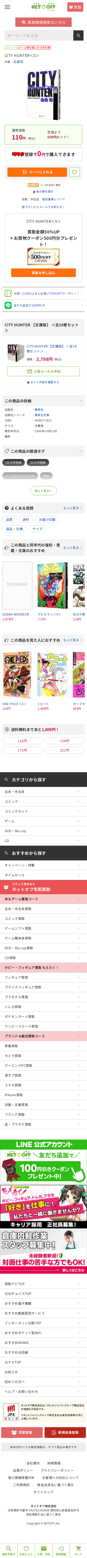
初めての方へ (15, 1381)
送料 (26, 519)
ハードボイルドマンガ (20, 476)
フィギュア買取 (16, 977)
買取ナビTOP (15, 1283)
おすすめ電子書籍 (18, 1303)
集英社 (39, 409)
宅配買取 (25, 1432)
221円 (64, 750)
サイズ (37, 528)
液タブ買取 (13, 1075)
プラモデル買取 (16, 997)
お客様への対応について (60, 1477)
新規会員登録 (68, 1432)
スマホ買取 (13, 1085)
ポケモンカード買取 (20, 1016)
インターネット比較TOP (23, 1323)
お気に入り (26, 1554)
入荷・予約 (43, 1554)
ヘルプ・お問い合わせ (21, 1391)
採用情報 (54, 1463)
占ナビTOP (13, 1362)
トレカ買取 (13, 1006)
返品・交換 (14, 528)
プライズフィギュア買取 (23, 987)
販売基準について (53, 199)
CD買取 (10, 957)
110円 (22, 740)
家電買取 (11, 1045)
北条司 (18, 61)
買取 (77, 7)
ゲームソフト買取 (18, 928)
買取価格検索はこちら (44, 22)
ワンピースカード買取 (21, 1026)
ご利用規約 (21, 1484)
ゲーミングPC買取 (18, 1065)
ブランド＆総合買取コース (25, 1036)
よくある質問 (46, 508)
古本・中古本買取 (18, 908)
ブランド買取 (15, 1114)
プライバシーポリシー (57, 1470)
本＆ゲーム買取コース (21, 899)
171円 (22, 750)
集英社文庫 (42, 415)
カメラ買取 (13, 1055)
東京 (46, 476)
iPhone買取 (14, 1094)
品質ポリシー (23, 1470)
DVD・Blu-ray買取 (19, 948)
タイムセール (15, 875)
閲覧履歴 (61, 1554)
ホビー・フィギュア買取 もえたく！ (32, 967)
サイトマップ (43, 1492)
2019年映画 (13, 462)
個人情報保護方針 (21, 1477)
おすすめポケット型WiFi (23, 1332)
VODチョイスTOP (18, 1293)
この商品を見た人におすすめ (46, 640)
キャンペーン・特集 (20, 865)
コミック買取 (15, 918)
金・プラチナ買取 (18, 1124)
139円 (64, 740)
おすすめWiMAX (17, 1342)
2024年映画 (38, 462)
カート (78, 1554)
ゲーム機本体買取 (18, 938)
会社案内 (33, 1463)
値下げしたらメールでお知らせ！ (43, 207)
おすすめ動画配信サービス (25, 1313)
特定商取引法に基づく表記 (43, 1514)
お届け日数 (47, 519)
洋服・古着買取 (16, 1104)
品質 (9, 519)
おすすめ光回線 (16, 1352)
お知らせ (11, 1372)
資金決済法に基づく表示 (55, 1484)
